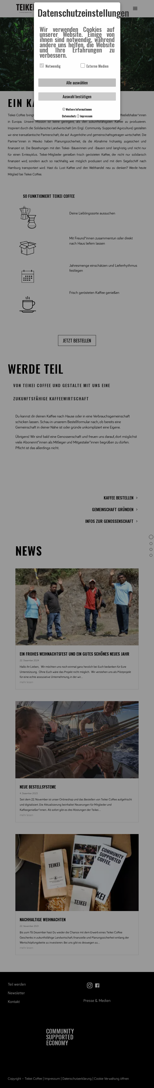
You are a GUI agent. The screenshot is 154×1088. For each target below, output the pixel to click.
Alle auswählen (77, 82)
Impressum (86, 116)
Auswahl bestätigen (77, 96)
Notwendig (50, 66)
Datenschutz (69, 116)
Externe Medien (95, 66)
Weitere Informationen (77, 109)
